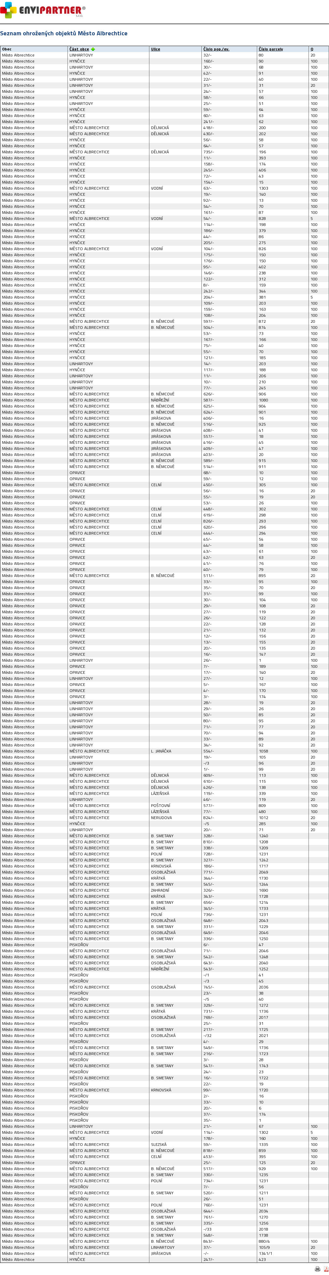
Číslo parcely (271, 49)
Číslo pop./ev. (216, 49)
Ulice (155, 49)
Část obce (79, 49)
